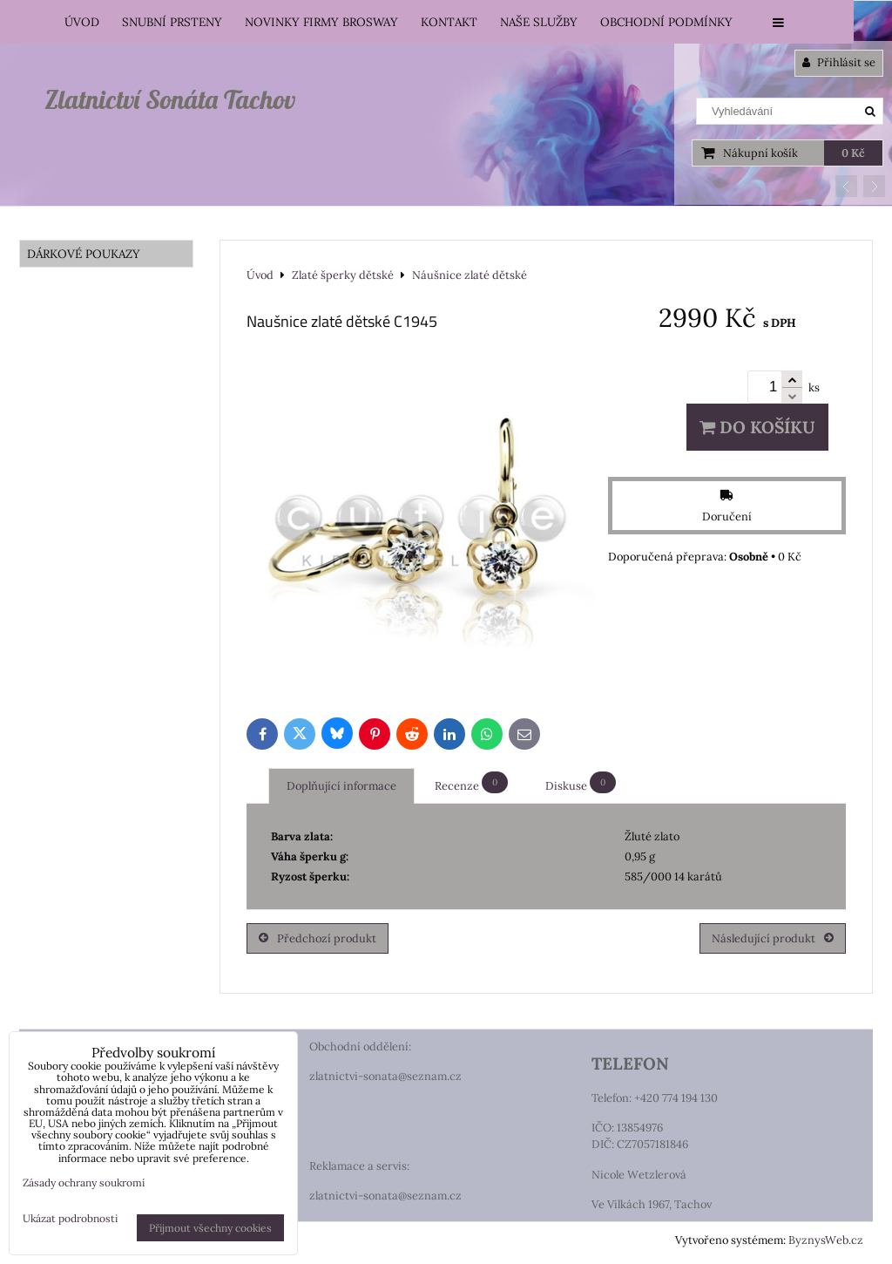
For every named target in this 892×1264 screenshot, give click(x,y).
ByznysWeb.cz (825, 1240)
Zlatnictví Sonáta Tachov (169, 99)
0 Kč (853, 153)
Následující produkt (773, 938)
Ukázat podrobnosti (70, 1218)
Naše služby (539, 22)
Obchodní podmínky (666, 22)
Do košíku (757, 427)
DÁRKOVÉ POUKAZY (83, 254)
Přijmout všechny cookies (210, 1227)
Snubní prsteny (172, 22)
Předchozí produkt (317, 938)
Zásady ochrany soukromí (84, 1182)
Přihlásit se (838, 62)
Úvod (81, 22)
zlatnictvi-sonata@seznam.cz (385, 1076)
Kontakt (449, 22)
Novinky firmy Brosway (321, 22)
